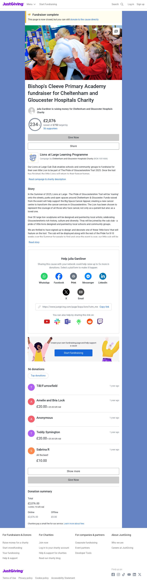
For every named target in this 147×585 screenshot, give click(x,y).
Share (73, 146)
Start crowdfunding (12, 547)
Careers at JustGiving (122, 547)
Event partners (82, 547)
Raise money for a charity (15, 542)
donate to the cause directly (84, 19)
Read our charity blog (49, 558)
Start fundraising (73, 352)
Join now (43, 542)
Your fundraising (11, 553)
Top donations (38, 375)
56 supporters (50, 128)
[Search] (117, 4)
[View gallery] (116, 31)
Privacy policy (26, 578)
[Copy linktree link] (78, 322)
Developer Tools (83, 553)
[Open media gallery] (73, 52)
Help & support (10, 558)
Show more (76, 472)
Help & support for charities (52, 553)
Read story (34, 242)
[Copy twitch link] (100, 322)
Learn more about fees (74, 523)
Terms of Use (9, 578)
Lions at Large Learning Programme (64, 154)
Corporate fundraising (86, 542)
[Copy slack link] (57, 322)
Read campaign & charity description (47, 179)
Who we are (117, 542)
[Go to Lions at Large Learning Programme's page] (33, 158)
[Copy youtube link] (47, 322)
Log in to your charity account (54, 547)
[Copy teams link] (67, 322)
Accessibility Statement (63, 578)
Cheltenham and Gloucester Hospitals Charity (72, 158)
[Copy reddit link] (90, 322)
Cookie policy (42, 578)
